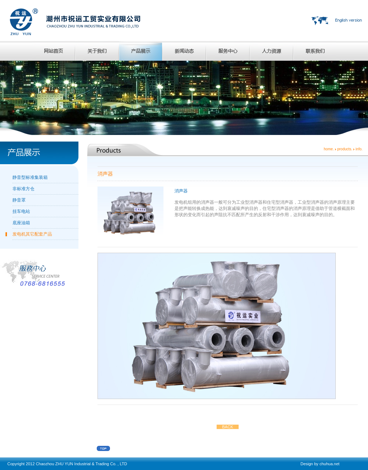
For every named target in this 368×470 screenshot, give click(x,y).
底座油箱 (21, 222)
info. (359, 149)
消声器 (181, 190)
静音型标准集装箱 (30, 177)
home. (329, 149)
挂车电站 (21, 211)
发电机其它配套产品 (32, 234)
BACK (227, 427)
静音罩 (19, 200)
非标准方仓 (23, 188)
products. (344, 149)
